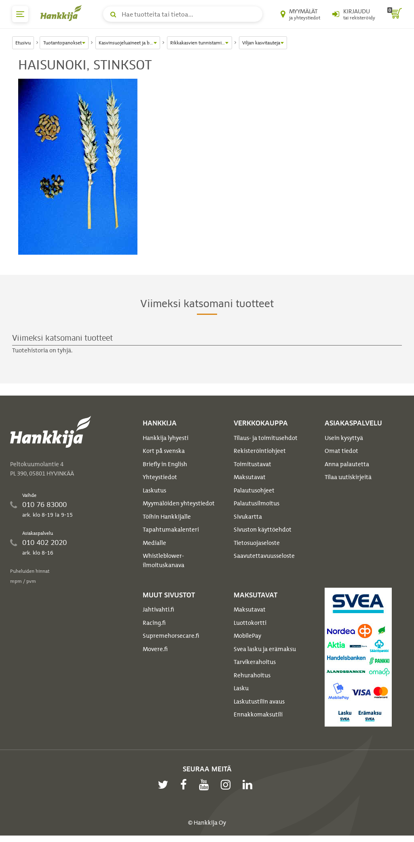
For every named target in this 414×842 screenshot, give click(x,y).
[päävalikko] (20, 14)
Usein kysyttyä (344, 438)
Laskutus (154, 490)
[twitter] (165, 784)
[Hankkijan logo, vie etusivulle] (62, 13)
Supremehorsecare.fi (171, 636)
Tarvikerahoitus (255, 662)
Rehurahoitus (252, 675)
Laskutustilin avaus (259, 701)
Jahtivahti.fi (158, 609)
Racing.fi (154, 623)
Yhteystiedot (160, 477)
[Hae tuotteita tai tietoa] (182, 14)
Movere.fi (155, 649)
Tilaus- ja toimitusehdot (266, 438)
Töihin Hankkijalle (167, 517)
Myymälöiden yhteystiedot (179, 503)
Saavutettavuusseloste (264, 556)
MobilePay (247, 636)
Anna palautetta (347, 464)
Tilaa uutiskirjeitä (348, 477)
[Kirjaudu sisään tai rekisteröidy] (353, 14)
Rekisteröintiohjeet (260, 451)
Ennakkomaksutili (258, 714)
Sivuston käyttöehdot (262, 530)
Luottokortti (250, 623)
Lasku (241, 688)
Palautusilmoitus (256, 503)
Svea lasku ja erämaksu (265, 649)
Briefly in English (165, 464)
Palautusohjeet (254, 490)
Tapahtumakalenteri (171, 530)
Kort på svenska (164, 451)
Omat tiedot (341, 451)
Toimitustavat (252, 464)
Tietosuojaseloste (257, 543)
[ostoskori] (394, 14)
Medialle (154, 543)
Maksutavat (250, 477)
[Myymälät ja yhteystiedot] (300, 14)
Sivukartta (248, 517)
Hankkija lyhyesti (165, 438)
